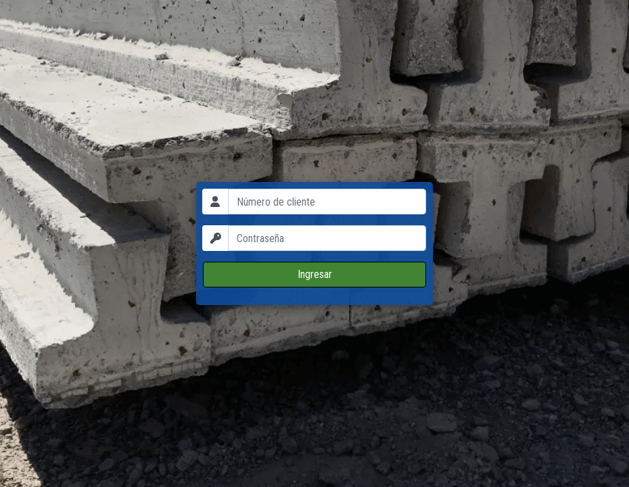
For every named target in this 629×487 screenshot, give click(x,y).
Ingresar (315, 274)
